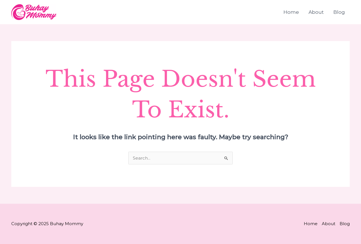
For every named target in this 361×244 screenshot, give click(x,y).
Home (291, 12)
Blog (339, 12)
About (316, 12)
